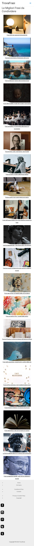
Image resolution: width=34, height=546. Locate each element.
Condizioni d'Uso (18, 489)
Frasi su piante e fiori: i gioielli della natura (17, 316)
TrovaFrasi (8, 3)
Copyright (19, 498)
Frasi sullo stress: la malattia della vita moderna (17, 293)
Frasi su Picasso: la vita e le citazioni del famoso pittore (17, 339)
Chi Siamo (19, 485)
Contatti (19, 491)
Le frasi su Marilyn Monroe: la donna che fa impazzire (17, 453)
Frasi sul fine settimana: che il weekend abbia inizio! (17, 385)
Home (18, 482)
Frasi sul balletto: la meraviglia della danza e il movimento (17, 127)
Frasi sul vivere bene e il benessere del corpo (17, 58)
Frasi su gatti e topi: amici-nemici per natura (17, 197)
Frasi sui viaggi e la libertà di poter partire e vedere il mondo (17, 269)
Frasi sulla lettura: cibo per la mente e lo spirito (17, 430)
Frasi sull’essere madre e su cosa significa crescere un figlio (17, 221)
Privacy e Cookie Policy (19, 495)
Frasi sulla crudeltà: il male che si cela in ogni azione (17, 103)
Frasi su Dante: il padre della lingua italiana (17, 174)
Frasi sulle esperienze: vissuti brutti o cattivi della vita (17, 362)
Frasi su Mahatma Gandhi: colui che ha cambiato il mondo (17, 477)
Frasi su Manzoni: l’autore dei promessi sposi (17, 80)
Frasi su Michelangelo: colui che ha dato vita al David (17, 245)
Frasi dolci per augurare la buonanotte (17, 35)
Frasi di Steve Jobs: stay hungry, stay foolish (17, 151)
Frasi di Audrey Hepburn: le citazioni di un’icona (17, 407)
